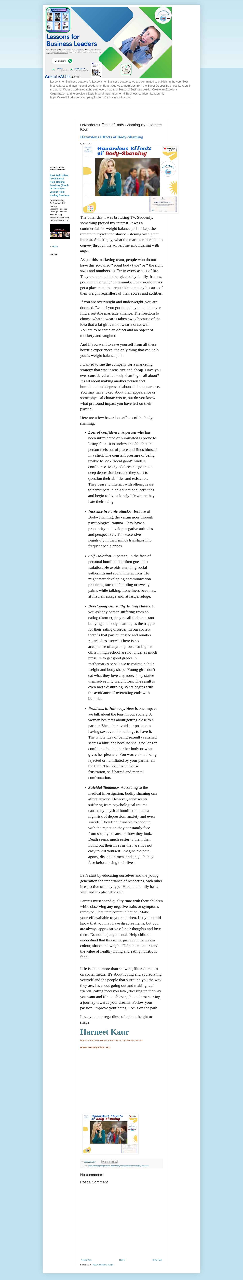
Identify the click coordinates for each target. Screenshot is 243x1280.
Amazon (145, 1166)
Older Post (157, 1260)
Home (122, 1260)
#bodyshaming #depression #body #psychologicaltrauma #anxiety (114, 1166)
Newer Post (86, 1260)
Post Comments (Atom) (103, 1265)
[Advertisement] (89, 109)
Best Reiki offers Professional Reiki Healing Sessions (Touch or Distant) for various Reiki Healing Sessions (59, 185)
